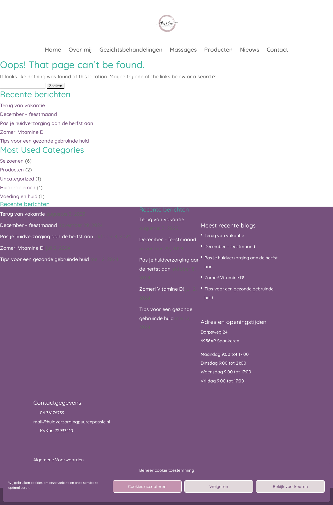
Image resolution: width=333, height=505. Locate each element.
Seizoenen (12, 161)
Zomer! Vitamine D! (22, 132)
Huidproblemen (18, 187)
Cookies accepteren (147, 486)
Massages (183, 50)
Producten (218, 50)
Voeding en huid (18, 196)
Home (53, 50)
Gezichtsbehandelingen (130, 50)
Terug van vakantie (22, 105)
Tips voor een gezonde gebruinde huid (44, 141)
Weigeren (218, 486)
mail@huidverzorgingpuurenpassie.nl (71, 421)
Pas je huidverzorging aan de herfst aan (46, 123)
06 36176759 (52, 412)
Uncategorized (17, 179)
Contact (277, 50)
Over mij (80, 50)
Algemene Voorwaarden (58, 459)
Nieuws (249, 50)
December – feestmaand (28, 114)
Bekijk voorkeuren (290, 486)
